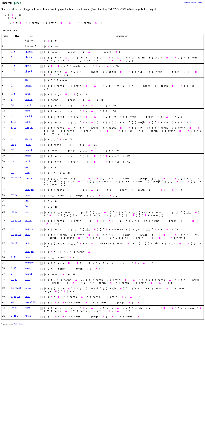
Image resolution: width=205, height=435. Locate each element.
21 (12, 172)
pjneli (17, 2)
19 (12, 161)
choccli (28, 139)
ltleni (27, 307)
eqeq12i (29, 127)
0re (26, 206)
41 (15, 316)
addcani (29, 178)
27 (16, 212)
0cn (27, 167)
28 (19, 220)
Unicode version (190, 2)
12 (12, 116)
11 (12, 110)
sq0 (26, 79)
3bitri (27, 234)
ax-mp (28, 195)
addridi (28, 116)
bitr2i (27, 243)
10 (12, 105)
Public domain (19, 324)
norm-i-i (29, 229)
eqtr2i (28, 122)
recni (27, 110)
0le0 (27, 200)
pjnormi (29, 51)
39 (18, 296)
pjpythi (28, 71)
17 (12, 150)
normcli (29, 99)
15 (12, 243)
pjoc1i (28, 65)
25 (12, 220)
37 (12, 279)
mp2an (28, 220)
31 (16, 243)
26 (16, 220)
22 (19, 178)
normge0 (29, 189)
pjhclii (28, 94)
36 (16, 288)
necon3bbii (30, 302)
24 (16, 195)
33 (15, 257)
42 (18, 316)
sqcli (27, 172)
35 (15, 268)
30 (19, 234)
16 (12, 144)
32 (15, 296)
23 (12, 234)
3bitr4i (28, 316)
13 (15, 122)
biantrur (29, 57)
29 (16, 234)
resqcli (28, 105)
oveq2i (28, 85)
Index (200, 2)
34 (12, 288)
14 (15, 127)
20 (16, 178)
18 (12, 155)
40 (12, 302)
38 (19, 288)
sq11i (27, 212)
